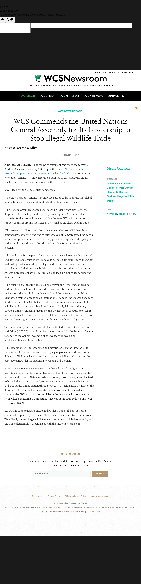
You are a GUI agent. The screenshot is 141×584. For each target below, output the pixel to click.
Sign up (100, 473)
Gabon (111, 187)
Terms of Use (37, 496)
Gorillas (111, 196)
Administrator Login (99, 496)
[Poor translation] (10, 20)
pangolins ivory (127, 213)
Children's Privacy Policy (75, 496)
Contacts (113, 96)
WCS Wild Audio (93, 96)
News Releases (27, 96)
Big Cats (124, 192)
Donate (114, 72)
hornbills (112, 213)
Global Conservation (119, 183)
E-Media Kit (128, 72)
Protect (120, 187)
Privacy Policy (54, 496)
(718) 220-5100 (93, 511)
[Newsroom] (70, 79)
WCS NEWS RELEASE (70, 111)
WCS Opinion (47, 96)
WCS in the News (70, 96)
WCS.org (100, 72)
